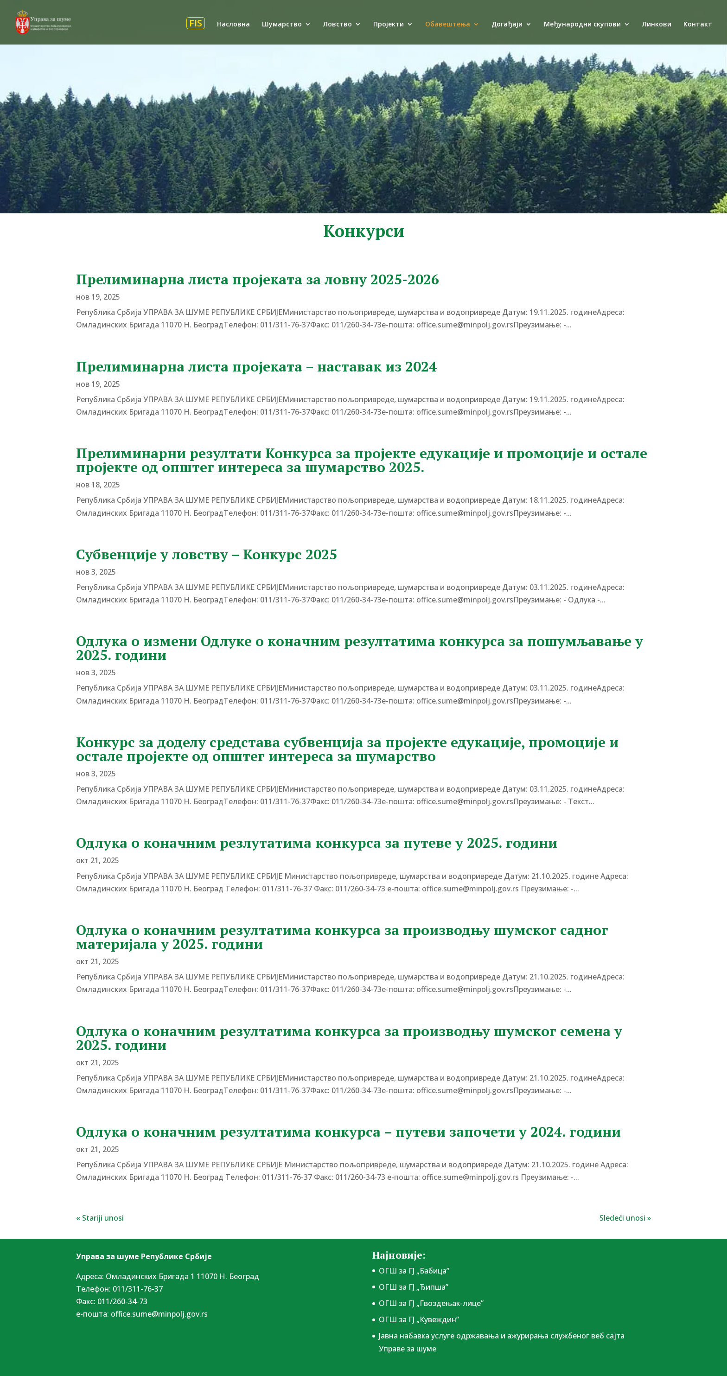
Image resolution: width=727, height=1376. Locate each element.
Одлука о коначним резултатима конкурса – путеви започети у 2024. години (348, 1131)
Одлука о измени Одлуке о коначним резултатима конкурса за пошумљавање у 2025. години (359, 648)
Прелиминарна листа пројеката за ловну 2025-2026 (257, 279)
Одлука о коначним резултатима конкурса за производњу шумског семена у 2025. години (349, 1038)
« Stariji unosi (100, 1218)
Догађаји (507, 24)
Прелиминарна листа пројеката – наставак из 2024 (256, 366)
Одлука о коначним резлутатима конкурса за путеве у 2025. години (316, 842)
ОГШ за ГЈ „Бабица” (414, 1271)
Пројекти (388, 24)
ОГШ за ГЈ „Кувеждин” (419, 1319)
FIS (195, 23)
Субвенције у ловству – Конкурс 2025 (206, 554)
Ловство (337, 24)
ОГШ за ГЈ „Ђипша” (413, 1287)
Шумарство (282, 24)
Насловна (233, 24)
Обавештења (447, 24)
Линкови (656, 24)
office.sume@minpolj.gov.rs (159, 1314)
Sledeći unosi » (625, 1218)
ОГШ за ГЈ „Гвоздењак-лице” (431, 1303)
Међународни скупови (582, 24)
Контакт (697, 24)
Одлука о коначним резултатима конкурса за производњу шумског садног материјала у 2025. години (342, 937)
